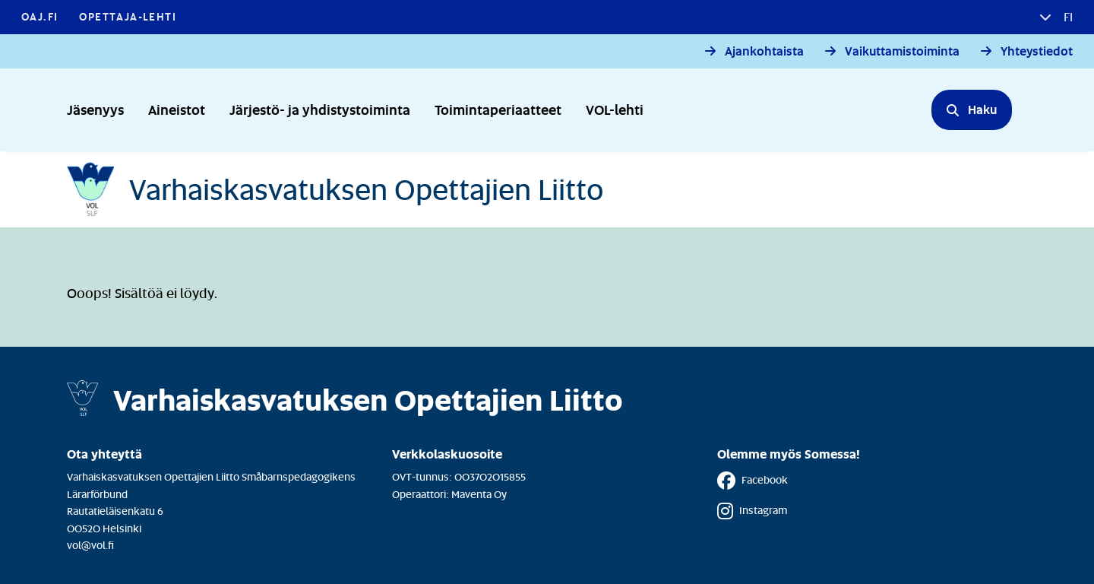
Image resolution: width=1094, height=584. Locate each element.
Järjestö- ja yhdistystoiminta (319, 109)
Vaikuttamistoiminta (902, 51)
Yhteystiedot (1037, 51)
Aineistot (176, 109)
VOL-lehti (614, 109)
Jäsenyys (95, 109)
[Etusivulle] (335, 189)
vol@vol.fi (90, 545)
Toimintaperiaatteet (498, 109)
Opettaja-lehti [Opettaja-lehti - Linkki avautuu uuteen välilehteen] (127, 16)
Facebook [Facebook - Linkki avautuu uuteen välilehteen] (752, 480)
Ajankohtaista (764, 51)
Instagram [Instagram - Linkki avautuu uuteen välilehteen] (752, 511)
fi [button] (1067, 16)
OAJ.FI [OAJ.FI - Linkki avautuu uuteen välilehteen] (39, 16)
